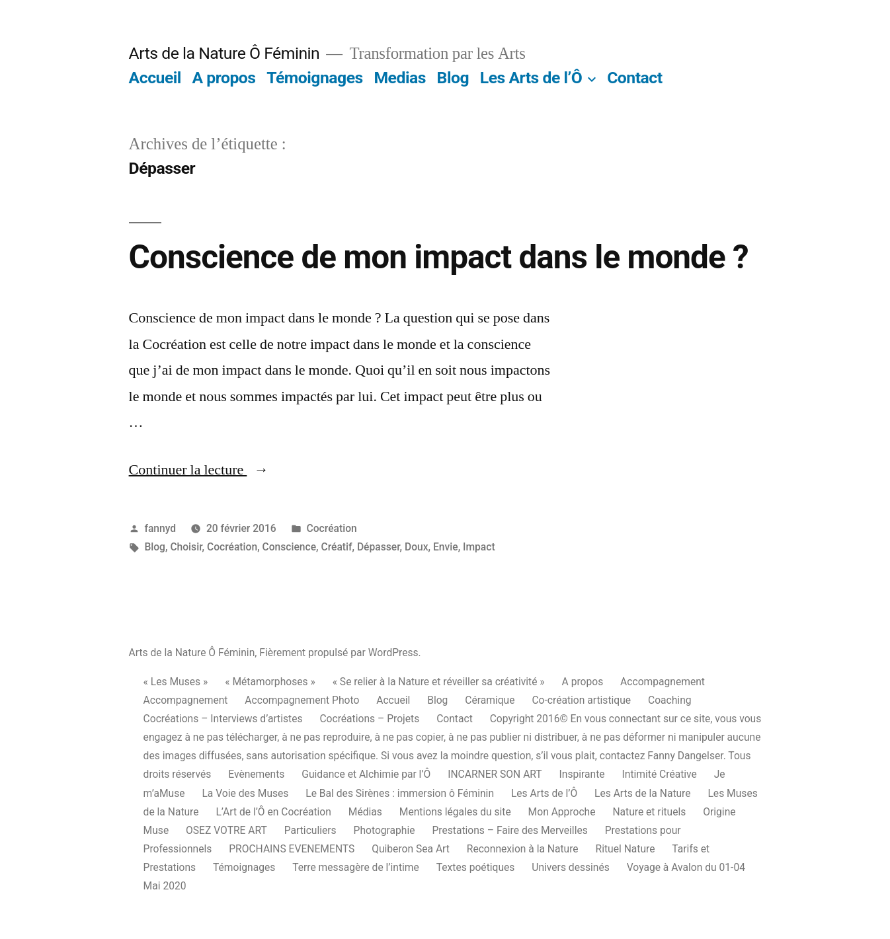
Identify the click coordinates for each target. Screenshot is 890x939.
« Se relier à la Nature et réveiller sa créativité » (439, 681)
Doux (416, 547)
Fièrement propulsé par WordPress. (340, 652)
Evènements (256, 774)
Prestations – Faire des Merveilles (509, 830)
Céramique (489, 700)
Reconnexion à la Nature (523, 849)
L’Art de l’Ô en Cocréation (273, 812)
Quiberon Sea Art (411, 849)
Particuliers (310, 830)
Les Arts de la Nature (642, 793)
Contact (634, 77)
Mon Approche (562, 812)
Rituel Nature (625, 849)
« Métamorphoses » (270, 681)
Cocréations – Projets (369, 718)
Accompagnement (662, 681)
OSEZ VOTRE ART (226, 830)
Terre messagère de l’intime (355, 867)
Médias (365, 812)
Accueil (155, 77)
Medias (400, 77)
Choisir (186, 547)
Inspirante (582, 774)
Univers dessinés (571, 867)
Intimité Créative (659, 774)
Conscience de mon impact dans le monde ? (438, 257)
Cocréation (332, 528)
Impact (479, 547)
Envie (445, 547)
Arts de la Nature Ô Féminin (224, 53)
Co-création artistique (581, 700)
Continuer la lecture (199, 470)
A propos (224, 77)
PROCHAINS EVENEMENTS (291, 849)
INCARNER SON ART (495, 774)
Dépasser (378, 547)
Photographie (384, 830)
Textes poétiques (475, 867)
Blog (453, 77)
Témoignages (314, 77)
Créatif (336, 547)
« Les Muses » (175, 681)
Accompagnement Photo (302, 700)
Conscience (290, 547)
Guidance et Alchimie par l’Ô (366, 774)
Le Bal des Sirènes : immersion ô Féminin (399, 793)
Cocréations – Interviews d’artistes (223, 718)
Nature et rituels (649, 812)
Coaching (670, 700)
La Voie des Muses (245, 793)
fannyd (160, 528)
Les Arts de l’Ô (531, 77)
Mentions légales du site (455, 812)
